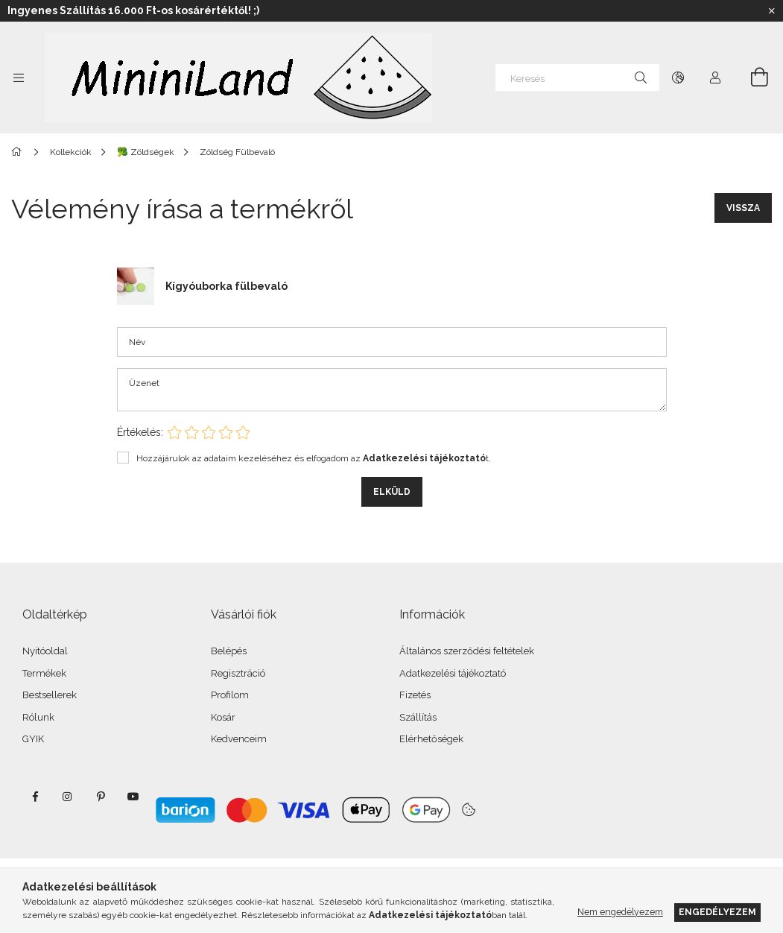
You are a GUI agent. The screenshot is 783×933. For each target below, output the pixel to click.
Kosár (223, 717)
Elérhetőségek (431, 738)
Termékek (44, 673)
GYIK (33, 738)
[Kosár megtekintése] (751, 77)
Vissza (743, 208)
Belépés (229, 651)
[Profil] (715, 77)
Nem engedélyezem (620, 911)
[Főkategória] (19, 152)
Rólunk (38, 717)
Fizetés (415, 694)
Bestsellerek (49, 694)
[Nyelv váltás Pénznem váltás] (678, 77)
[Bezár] (772, 11)
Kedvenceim (239, 738)
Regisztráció (238, 673)
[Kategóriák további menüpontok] (18, 77)
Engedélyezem (717, 911)
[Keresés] (577, 77)
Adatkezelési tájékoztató (452, 673)
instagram (67, 796)
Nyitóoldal (45, 651)
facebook (35, 796)
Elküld (391, 492)
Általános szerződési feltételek (466, 651)
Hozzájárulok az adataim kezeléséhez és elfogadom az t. (313, 458)
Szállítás (418, 717)
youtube (133, 796)
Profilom (230, 694)
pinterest (100, 796)
